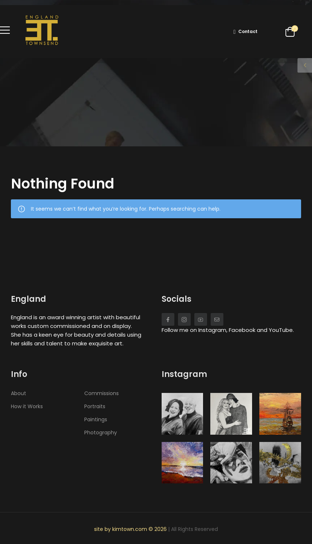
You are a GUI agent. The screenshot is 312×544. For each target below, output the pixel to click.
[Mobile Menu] (5, 30)
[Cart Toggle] (289, 32)
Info (19, 374)
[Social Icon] (168, 319)
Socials (176, 299)
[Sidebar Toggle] (304, 65)
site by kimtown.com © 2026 (131, 529)
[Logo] (41, 29)
